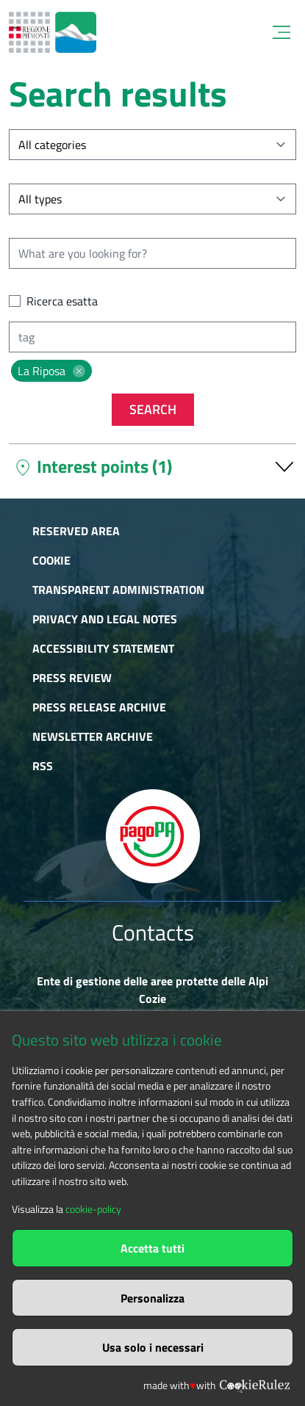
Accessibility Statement (103, 648)
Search (152, 409)
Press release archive (99, 707)
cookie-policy (93, 1209)
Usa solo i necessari (153, 1347)
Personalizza (152, 1298)
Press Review (72, 677)
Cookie (51, 560)
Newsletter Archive (92, 736)
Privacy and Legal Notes (104, 619)
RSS (42, 766)
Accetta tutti (152, 1248)
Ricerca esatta (62, 301)
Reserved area (76, 531)
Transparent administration (118, 589)
